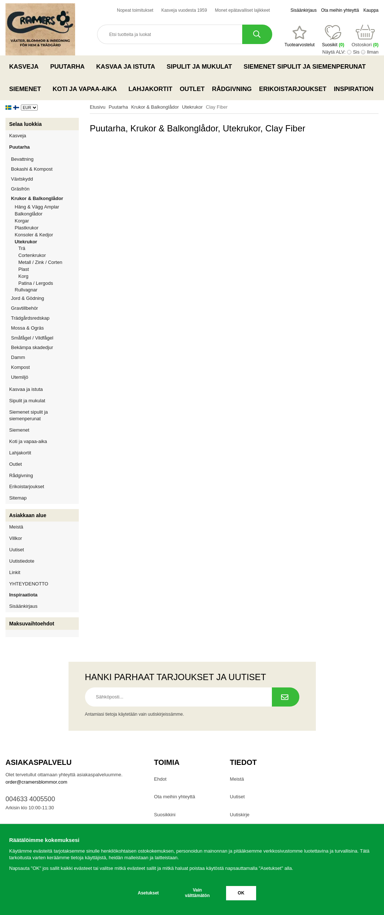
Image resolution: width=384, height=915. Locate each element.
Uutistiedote (21, 561)
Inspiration (353, 89)
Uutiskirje (239, 814)
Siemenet (27, 88)
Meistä (16, 527)
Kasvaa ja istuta (127, 66)
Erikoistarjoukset (292, 89)
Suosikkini (165, 814)
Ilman (373, 52)
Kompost (20, 367)
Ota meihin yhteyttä (340, 10)
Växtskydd (22, 179)
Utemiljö (45, 377)
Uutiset (16, 549)
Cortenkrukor (32, 255)
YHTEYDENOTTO (28, 584)
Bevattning (45, 159)
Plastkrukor (26, 227)
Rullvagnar (26, 290)
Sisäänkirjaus (304, 10)
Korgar (22, 221)
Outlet (192, 89)
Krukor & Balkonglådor (45, 198)
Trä (21, 248)
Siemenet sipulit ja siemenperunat (307, 66)
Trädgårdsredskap (45, 318)
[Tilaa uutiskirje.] (285, 697)
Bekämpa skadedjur (45, 347)
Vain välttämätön (197, 892)
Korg (23, 276)
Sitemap (18, 498)
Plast (23, 269)
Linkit (14, 572)
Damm (45, 357)
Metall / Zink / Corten (40, 262)
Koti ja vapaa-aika (86, 88)
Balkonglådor (29, 214)
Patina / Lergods (35, 283)
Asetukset (148, 893)
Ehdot (160, 779)
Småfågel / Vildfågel (45, 338)
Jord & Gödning (45, 298)
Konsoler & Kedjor (34, 234)
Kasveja (26, 66)
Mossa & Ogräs (45, 328)
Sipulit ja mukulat (201, 66)
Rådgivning (232, 89)
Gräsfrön (45, 189)
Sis (356, 52)
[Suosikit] (299, 36)
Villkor (15, 538)
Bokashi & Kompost (31, 169)
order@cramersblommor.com (36, 782)
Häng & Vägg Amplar (37, 207)
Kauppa (371, 10)
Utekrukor (47, 241)
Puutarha (69, 66)
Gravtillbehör (45, 308)
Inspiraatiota (23, 595)
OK (241, 893)
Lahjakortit (150, 89)
